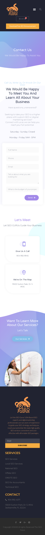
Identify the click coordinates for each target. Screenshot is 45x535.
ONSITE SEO (11, 478)
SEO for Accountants (15, 482)
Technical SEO (12, 487)
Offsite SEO (10, 473)
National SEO (11, 468)
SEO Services (11, 459)
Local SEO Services (14, 464)
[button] (34, 9)
